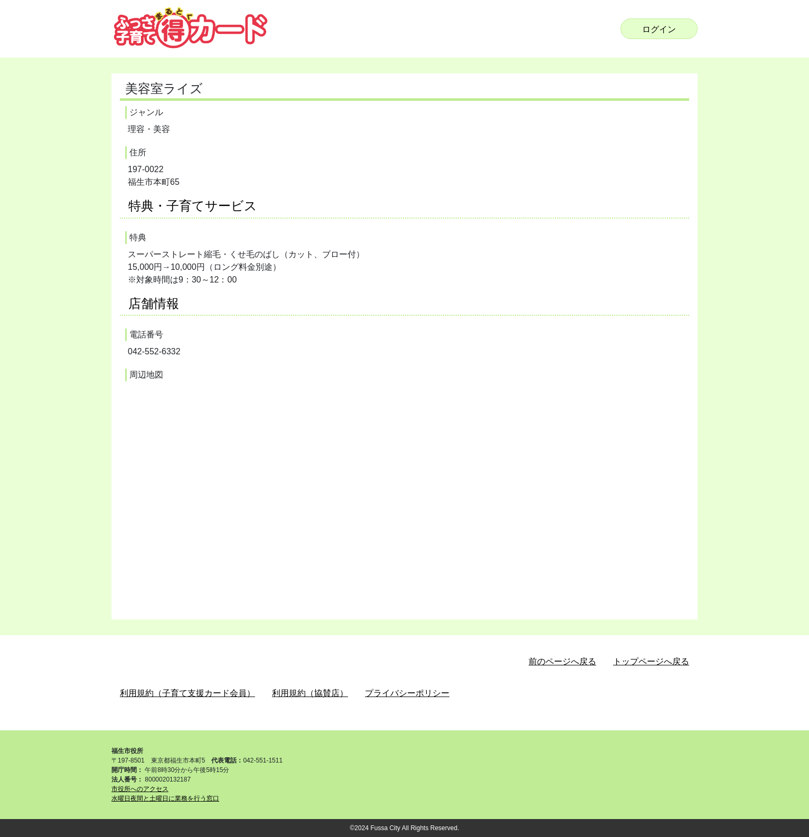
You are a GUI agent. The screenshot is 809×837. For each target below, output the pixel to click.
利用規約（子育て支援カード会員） (187, 693)
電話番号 (146, 334)
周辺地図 (146, 374)
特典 (137, 237)
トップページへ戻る (651, 661)
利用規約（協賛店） (310, 693)
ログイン (659, 29)
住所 (137, 152)
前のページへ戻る (562, 661)
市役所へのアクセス (139, 789)
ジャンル (146, 112)
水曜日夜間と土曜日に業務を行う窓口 (165, 798)
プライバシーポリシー (407, 693)
